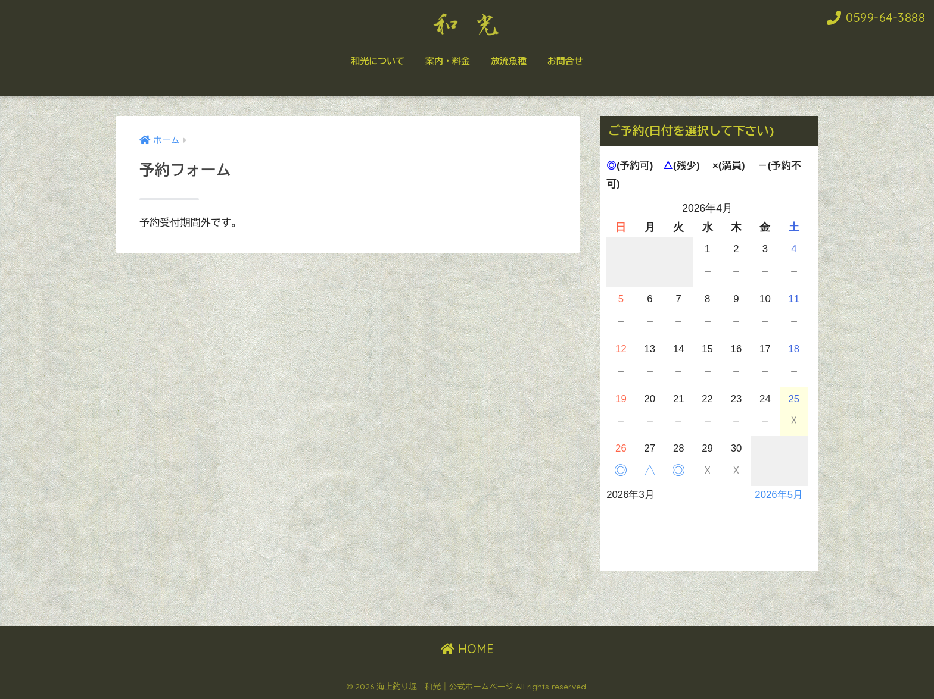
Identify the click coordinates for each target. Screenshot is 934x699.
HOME (467, 648)
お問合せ (565, 61)
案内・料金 (447, 61)
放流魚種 (509, 61)
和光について (377, 61)
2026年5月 (779, 494)
